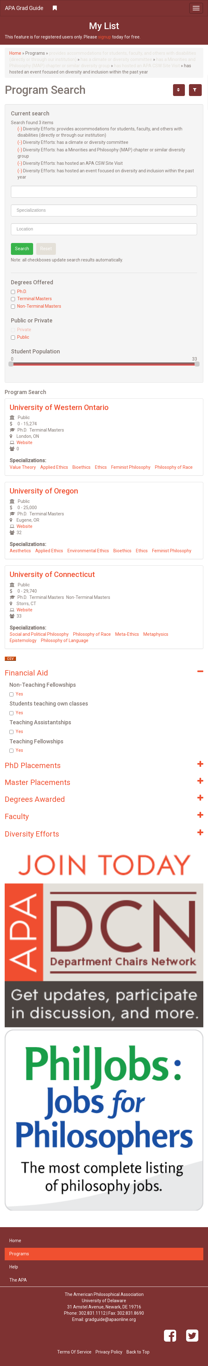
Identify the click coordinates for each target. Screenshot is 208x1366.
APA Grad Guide (24, 8)
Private (21, 329)
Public (20, 337)
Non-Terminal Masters (36, 306)
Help (13, 1266)
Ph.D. (19, 291)
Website (24, 442)
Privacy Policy (109, 1351)
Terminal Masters (31, 298)
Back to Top (138, 1351)
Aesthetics (20, 550)
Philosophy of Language (64, 640)
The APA (18, 1280)
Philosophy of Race (174, 467)
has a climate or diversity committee (116, 59)
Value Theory (23, 467)
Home (15, 53)
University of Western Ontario (59, 407)
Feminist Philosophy (131, 467)
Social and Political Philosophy (39, 634)
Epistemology (23, 640)
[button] (104, 8)
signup (104, 36)
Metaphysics (155, 634)
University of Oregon (44, 491)
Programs (19, 1253)
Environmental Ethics (88, 550)
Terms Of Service (74, 1351)
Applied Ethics (54, 467)
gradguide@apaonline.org (110, 1319)
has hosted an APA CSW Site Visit (147, 65)
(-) (20, 128)
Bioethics (81, 467)
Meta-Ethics (127, 634)
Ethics (101, 467)
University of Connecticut (52, 574)
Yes (16, 693)
